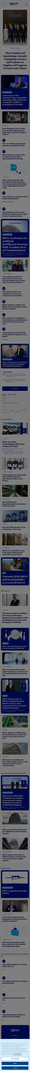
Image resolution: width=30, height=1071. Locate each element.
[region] (15, 1055)
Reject (15, 1063)
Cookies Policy (17, 1054)
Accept (15, 1068)
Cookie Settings (15, 1058)
